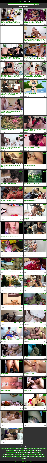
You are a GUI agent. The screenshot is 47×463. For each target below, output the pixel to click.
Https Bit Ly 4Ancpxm (40, 448)
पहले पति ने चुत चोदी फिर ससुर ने (31, 454)
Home (16, 461)
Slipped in (23, 458)
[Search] (21, 4)
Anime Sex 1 (41, 454)
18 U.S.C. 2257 (28, 461)
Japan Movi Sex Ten (40, 456)
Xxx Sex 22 (5, 456)
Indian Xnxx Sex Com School (8, 448)
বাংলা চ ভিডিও (32, 448)
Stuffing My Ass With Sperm (35, 450)
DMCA (23, 461)
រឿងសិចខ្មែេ (25, 450)
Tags (20, 461)
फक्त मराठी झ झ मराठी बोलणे (8, 454)
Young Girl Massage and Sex (15, 456)
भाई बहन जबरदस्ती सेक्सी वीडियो (28, 456)
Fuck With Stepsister (19, 454)
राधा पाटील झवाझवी (18, 450)
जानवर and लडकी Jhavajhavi (21, 448)
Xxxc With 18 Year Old (36, 452)
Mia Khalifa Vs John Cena (24, 452)
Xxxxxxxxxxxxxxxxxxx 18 (11, 452)
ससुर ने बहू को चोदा (9, 450)
